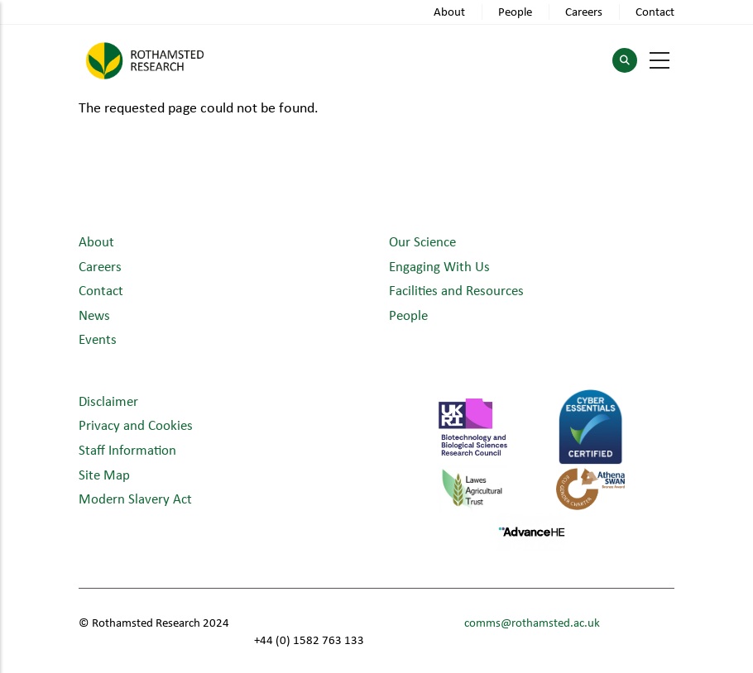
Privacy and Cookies (136, 424)
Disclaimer (108, 400)
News (94, 314)
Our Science (422, 241)
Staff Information (127, 449)
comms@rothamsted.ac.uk (532, 622)
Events (98, 338)
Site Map (104, 474)
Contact (654, 11)
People (515, 11)
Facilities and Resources (456, 290)
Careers (583, 11)
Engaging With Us (439, 266)
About (449, 11)
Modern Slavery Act (135, 498)
